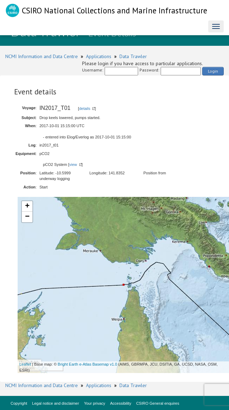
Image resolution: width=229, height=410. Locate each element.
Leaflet (25, 364)
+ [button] (27, 206)
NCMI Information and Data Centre (41, 56)
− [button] (27, 217)
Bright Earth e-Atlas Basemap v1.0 (87, 364)
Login (213, 71)
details (84, 108)
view (73, 164)
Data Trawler (133, 56)
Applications (98, 56)
